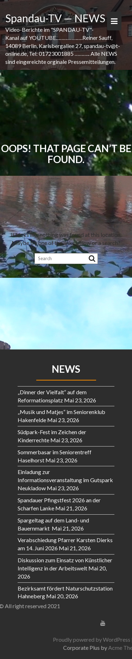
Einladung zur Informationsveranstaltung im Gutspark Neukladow (65, 479)
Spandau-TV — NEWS (55, 18)
